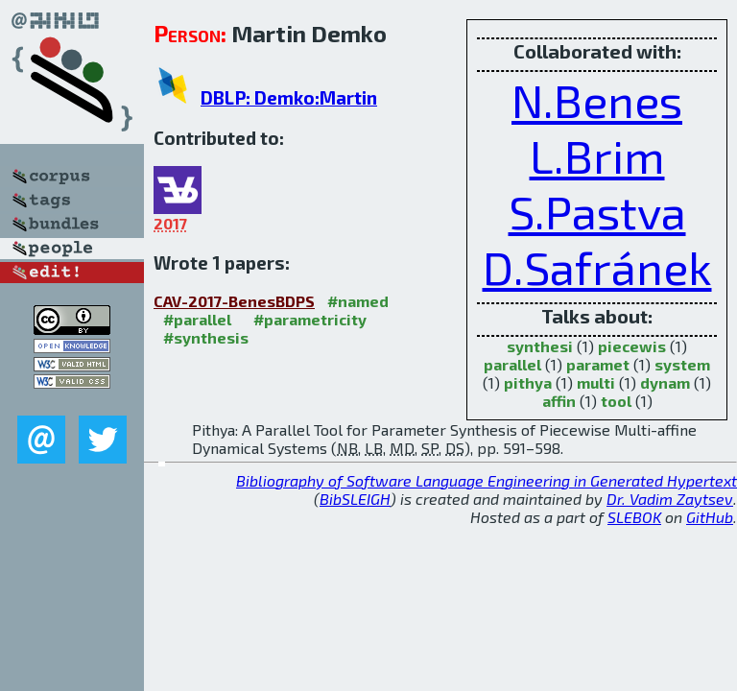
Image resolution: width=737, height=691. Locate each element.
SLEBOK (634, 517)
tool (616, 401)
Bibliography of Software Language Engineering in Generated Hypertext (486, 480)
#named (358, 301)
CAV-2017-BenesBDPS (234, 301)
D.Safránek (597, 267)
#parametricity (310, 319)
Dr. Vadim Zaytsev (669, 498)
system (682, 364)
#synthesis (206, 337)
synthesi (540, 346)
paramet (598, 364)
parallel (512, 364)
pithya (528, 382)
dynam (665, 382)
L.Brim (597, 155)
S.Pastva (597, 211)
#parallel (197, 319)
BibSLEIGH (355, 498)
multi (596, 382)
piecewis (632, 346)
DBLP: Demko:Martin (289, 97)
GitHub (709, 517)
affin (559, 401)
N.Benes (596, 100)
